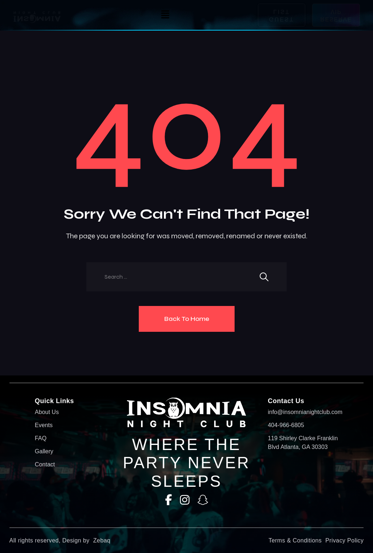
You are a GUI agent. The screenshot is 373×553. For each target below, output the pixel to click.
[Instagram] (184, 500)
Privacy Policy (344, 540)
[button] (165, 15)
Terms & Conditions (295, 540)
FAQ (41, 438)
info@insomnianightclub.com (303, 412)
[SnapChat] (202, 500)
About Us (47, 412)
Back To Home (186, 319)
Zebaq (101, 540)
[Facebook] (168, 500)
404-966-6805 (286, 425)
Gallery (44, 451)
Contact (45, 464)
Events (44, 425)
